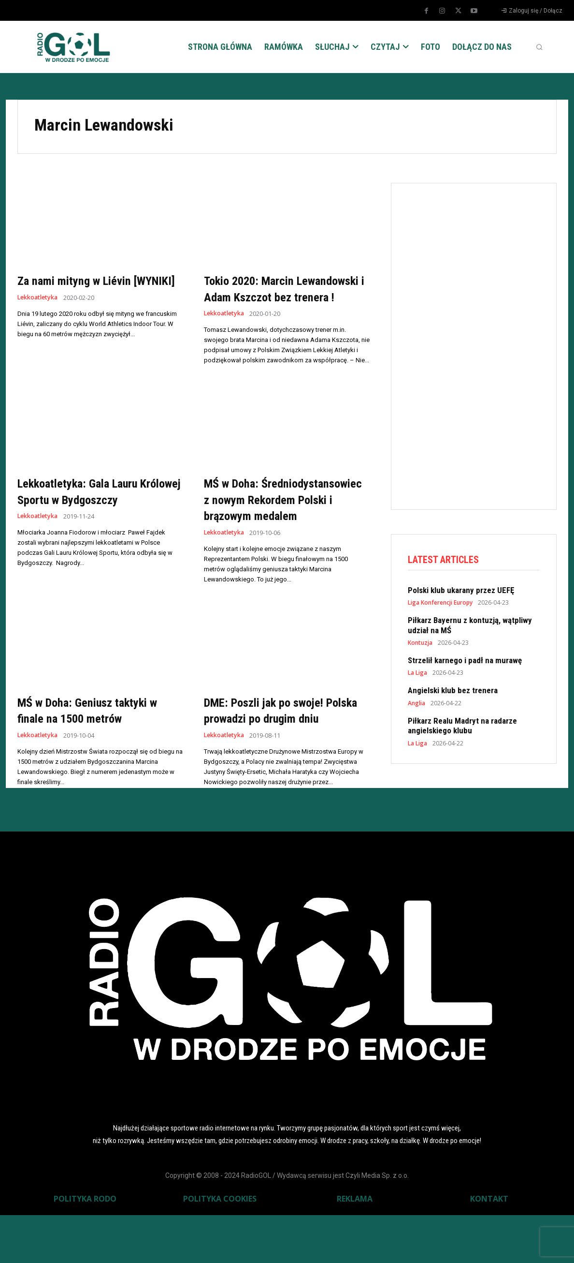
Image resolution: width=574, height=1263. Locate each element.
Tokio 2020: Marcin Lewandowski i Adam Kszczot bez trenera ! (283, 296)
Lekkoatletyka (38, 314)
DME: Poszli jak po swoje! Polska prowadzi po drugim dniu (276, 751)
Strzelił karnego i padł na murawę (465, 661)
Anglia (416, 704)
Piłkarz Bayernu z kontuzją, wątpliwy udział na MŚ (470, 626)
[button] (539, 47)
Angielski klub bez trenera (453, 692)
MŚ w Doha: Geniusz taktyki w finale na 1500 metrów (97, 743)
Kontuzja (420, 644)
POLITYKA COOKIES (220, 1246)
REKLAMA (355, 1246)
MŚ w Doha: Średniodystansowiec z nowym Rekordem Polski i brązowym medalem (286, 523)
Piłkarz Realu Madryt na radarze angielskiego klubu (462, 726)
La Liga (417, 674)
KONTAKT (489, 1246)
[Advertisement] (480, 344)
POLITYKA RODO (85, 1246)
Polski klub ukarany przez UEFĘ (461, 591)
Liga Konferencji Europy (440, 604)
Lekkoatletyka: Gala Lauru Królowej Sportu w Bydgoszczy (99, 507)
